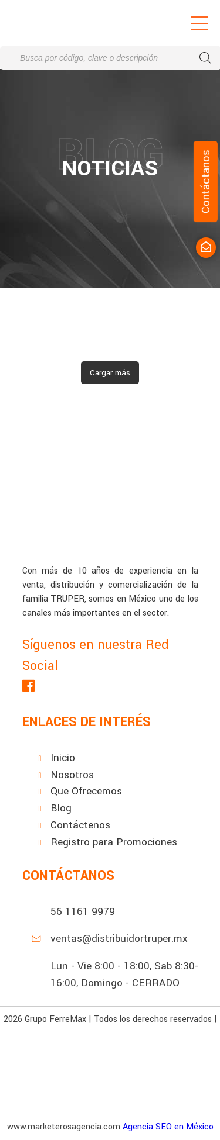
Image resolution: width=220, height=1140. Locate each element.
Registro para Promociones (113, 842)
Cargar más (110, 372)
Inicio (62, 758)
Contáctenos (80, 825)
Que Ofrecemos (86, 791)
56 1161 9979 (82, 911)
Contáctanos (206, 181)
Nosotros (72, 775)
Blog (61, 808)
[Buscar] (205, 58)
